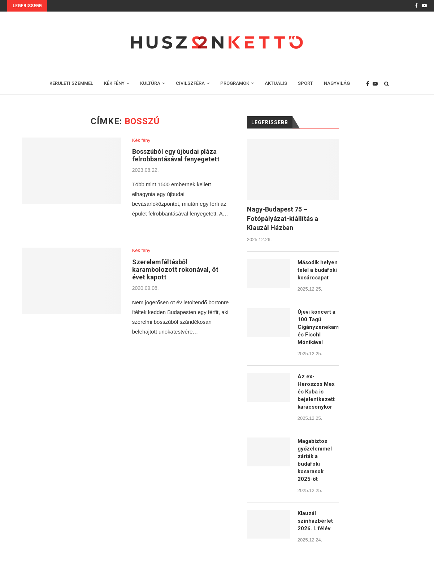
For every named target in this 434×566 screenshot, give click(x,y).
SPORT (305, 83)
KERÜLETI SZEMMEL (71, 83)
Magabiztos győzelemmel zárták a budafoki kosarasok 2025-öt (315, 460)
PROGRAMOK (234, 83)
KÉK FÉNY (114, 83)
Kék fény (141, 140)
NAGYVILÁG (337, 83)
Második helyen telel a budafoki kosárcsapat (318, 270)
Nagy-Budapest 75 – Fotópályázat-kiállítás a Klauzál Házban (282, 218)
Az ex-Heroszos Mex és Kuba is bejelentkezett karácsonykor (316, 391)
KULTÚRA (150, 83)
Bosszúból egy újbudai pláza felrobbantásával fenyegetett (176, 155)
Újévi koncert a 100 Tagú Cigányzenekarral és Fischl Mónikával (318, 327)
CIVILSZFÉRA (190, 83)
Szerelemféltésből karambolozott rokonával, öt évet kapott (175, 269)
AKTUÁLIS (276, 83)
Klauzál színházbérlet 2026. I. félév (315, 521)
